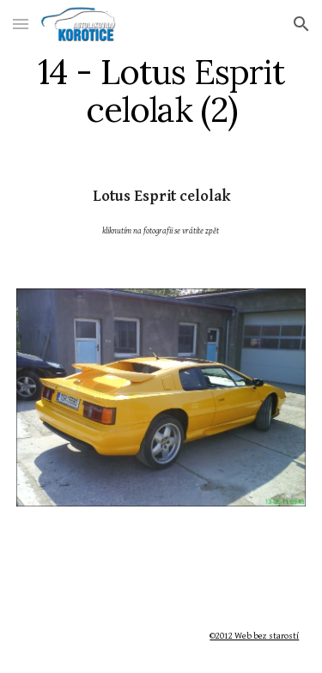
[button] (20, 23)
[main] (161, 91)
